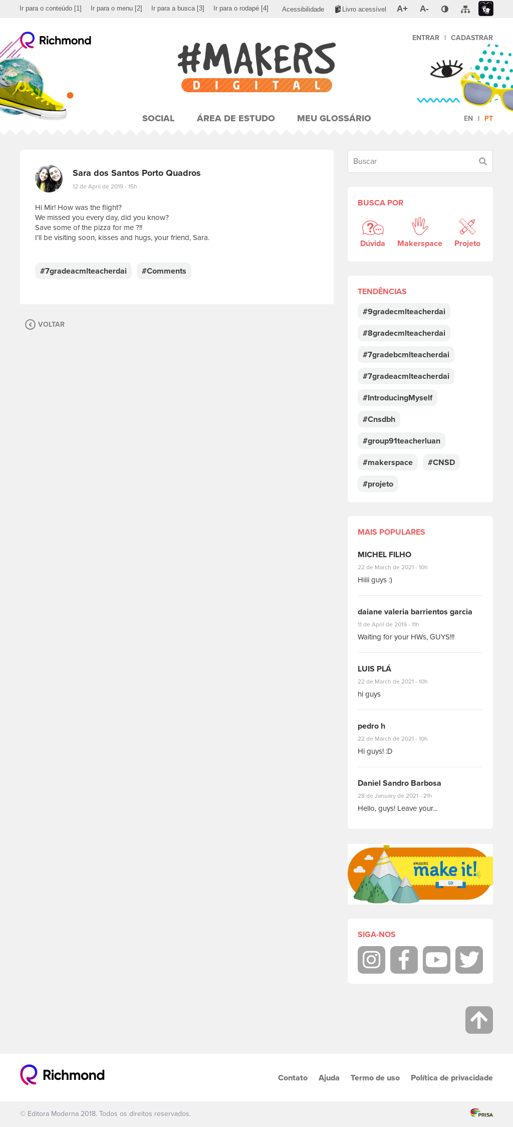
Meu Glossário (334, 118)
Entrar (425, 38)
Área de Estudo (236, 118)
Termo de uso (375, 1077)
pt (488, 118)
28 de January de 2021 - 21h (402, 795)
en (468, 118)
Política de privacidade (452, 1077)
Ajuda (329, 1077)
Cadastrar (472, 38)
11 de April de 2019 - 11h (395, 624)
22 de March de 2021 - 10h (401, 567)
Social (158, 118)
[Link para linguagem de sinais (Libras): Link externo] (486, 9)
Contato (293, 1077)
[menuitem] (50, 8)
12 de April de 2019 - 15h (105, 186)
